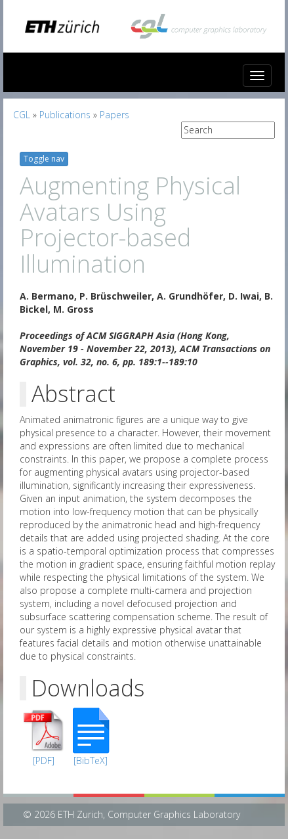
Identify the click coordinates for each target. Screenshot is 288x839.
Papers (114, 114)
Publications (65, 114)
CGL (21, 114)
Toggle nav (44, 158)
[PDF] (43, 760)
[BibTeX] (90, 760)
